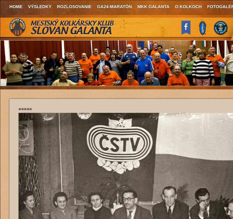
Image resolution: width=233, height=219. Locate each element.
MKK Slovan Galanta (61, 27)
